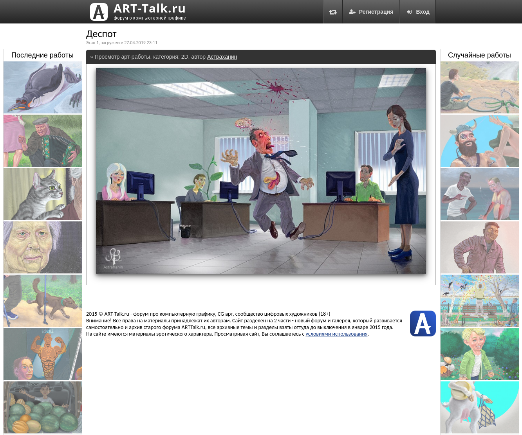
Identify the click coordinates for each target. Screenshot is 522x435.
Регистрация (371, 12)
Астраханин (222, 57)
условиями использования (337, 334)
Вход (418, 12)
